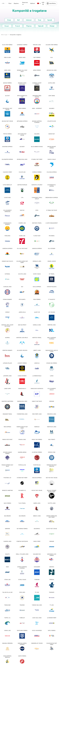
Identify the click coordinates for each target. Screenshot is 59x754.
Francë (17, 26)
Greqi (9, 20)
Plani (10, 3)
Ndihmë (32, 3)
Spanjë (49, 20)
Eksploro (16, 3)
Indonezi (29, 20)
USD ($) (43, 3)
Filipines (29, 26)
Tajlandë (40, 26)
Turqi (39, 20)
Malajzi (52, 26)
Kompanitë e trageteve (15, 34)
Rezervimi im (25, 3)
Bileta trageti (4, 34)
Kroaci (7, 26)
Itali (18, 20)
